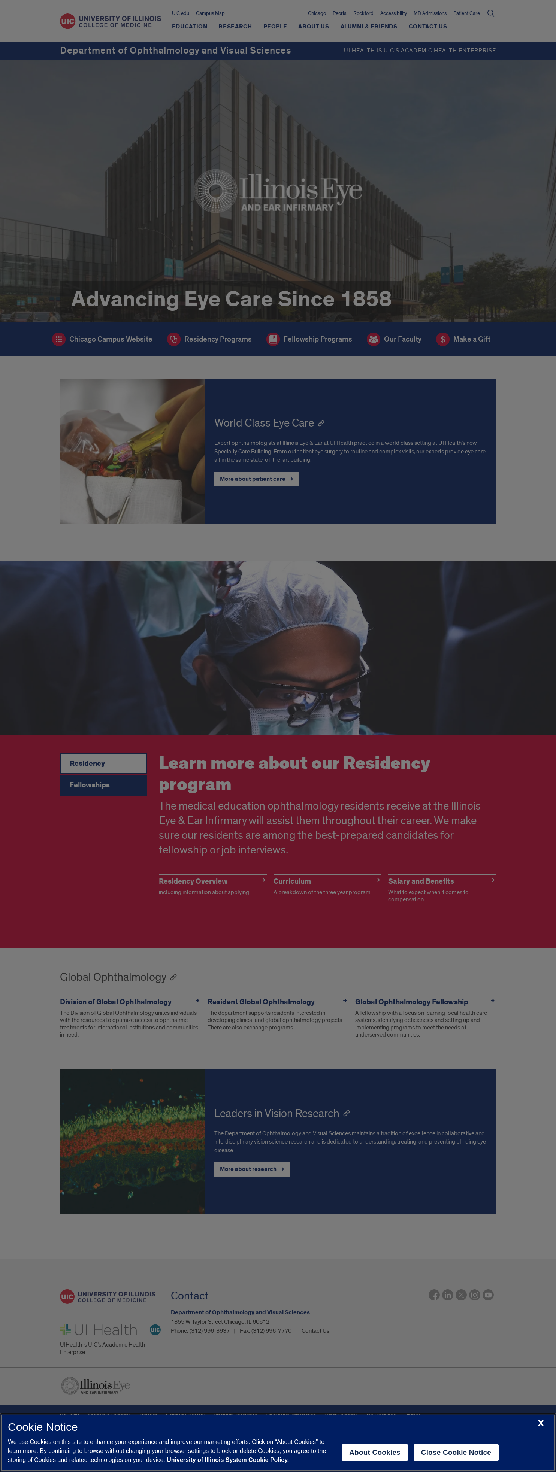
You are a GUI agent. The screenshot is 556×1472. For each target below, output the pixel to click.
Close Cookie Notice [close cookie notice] (456, 1452)
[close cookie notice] (541, 1423)
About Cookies (375, 1452)
